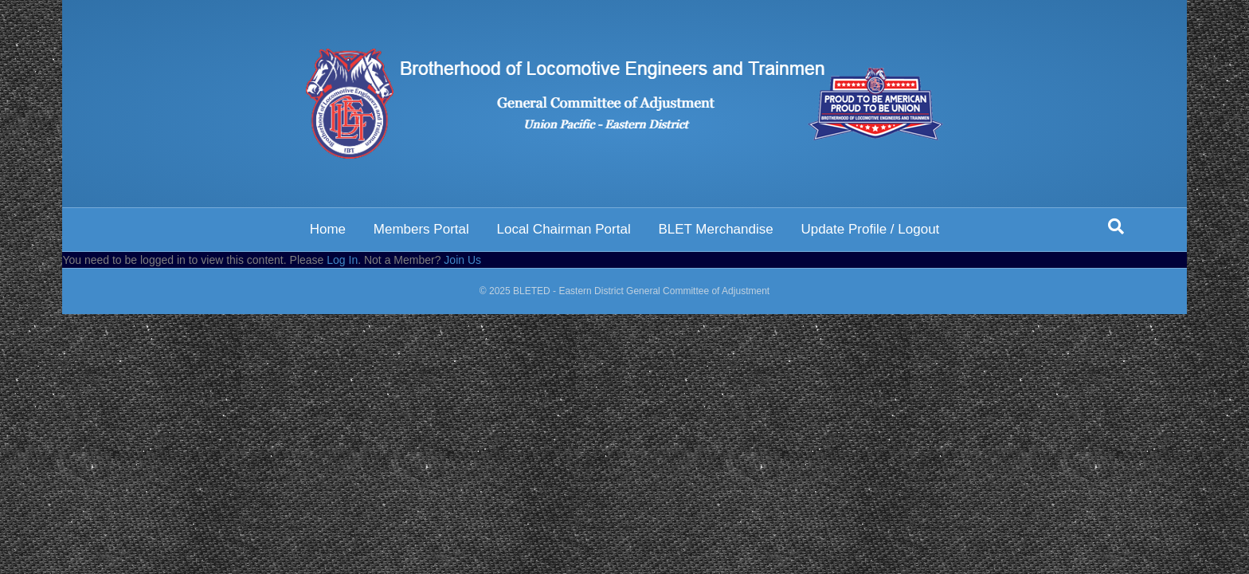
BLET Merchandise (715, 229)
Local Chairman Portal (563, 229)
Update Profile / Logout (870, 229)
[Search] (1116, 226)
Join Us (462, 260)
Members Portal (421, 229)
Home (328, 229)
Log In (342, 260)
